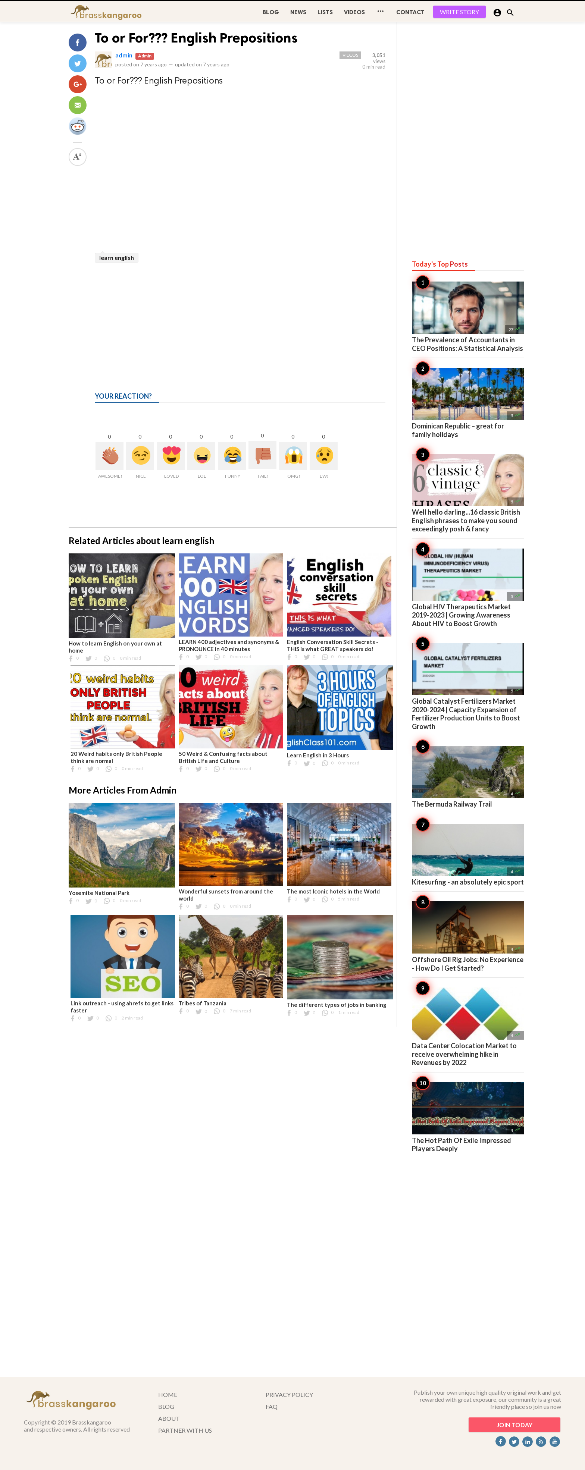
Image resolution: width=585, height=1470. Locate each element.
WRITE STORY (459, 11)
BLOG (271, 12)
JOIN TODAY (514, 1424)
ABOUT (169, 1418)
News (298, 12)
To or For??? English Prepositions (196, 38)
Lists (325, 12)
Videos (354, 12)
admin (123, 55)
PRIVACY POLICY (289, 1394)
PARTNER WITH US (185, 1430)
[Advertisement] (240, 318)
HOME (167, 1394)
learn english (116, 257)
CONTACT (410, 12)
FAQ (272, 1406)
